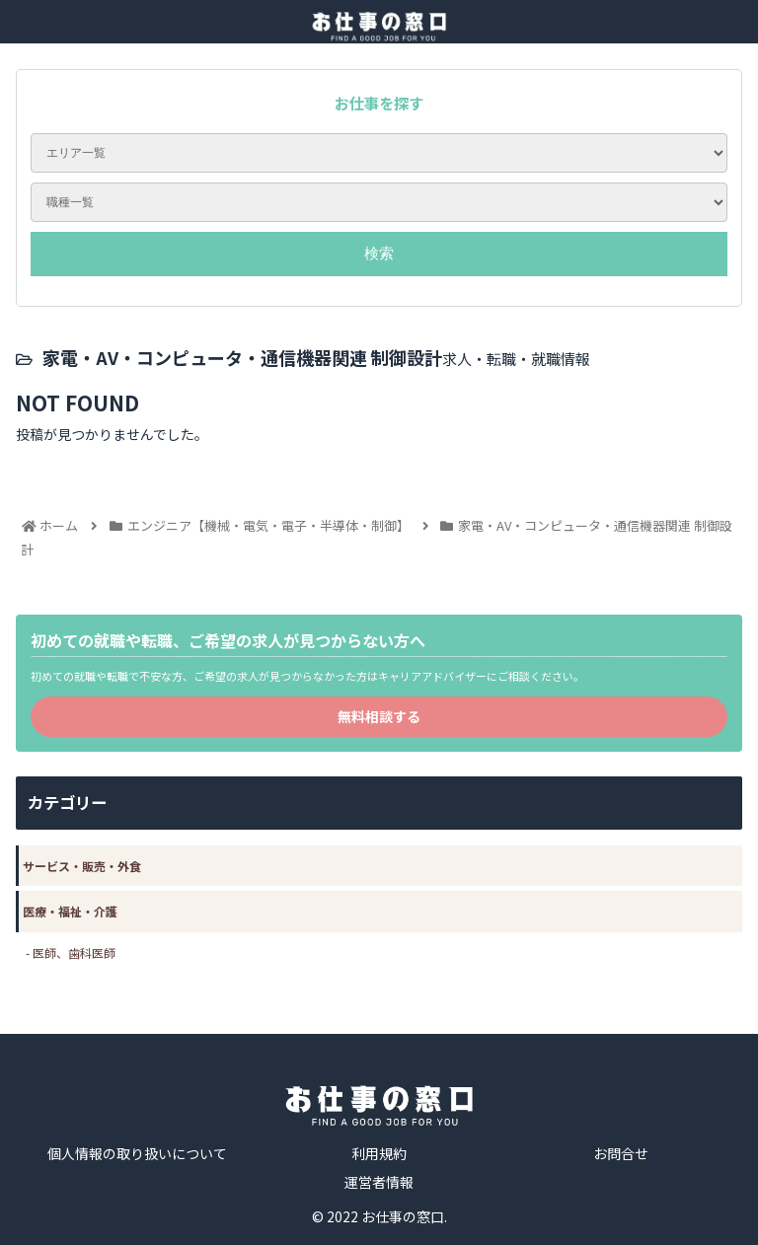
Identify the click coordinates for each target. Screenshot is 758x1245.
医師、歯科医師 (74, 952)
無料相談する (379, 716)
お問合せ (620, 1153)
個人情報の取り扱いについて (137, 1153)
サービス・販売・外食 (82, 865)
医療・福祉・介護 (70, 911)
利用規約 (379, 1153)
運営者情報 (379, 1182)
